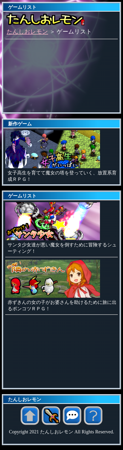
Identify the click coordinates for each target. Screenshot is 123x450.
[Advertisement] (61, 77)
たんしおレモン (27, 32)
